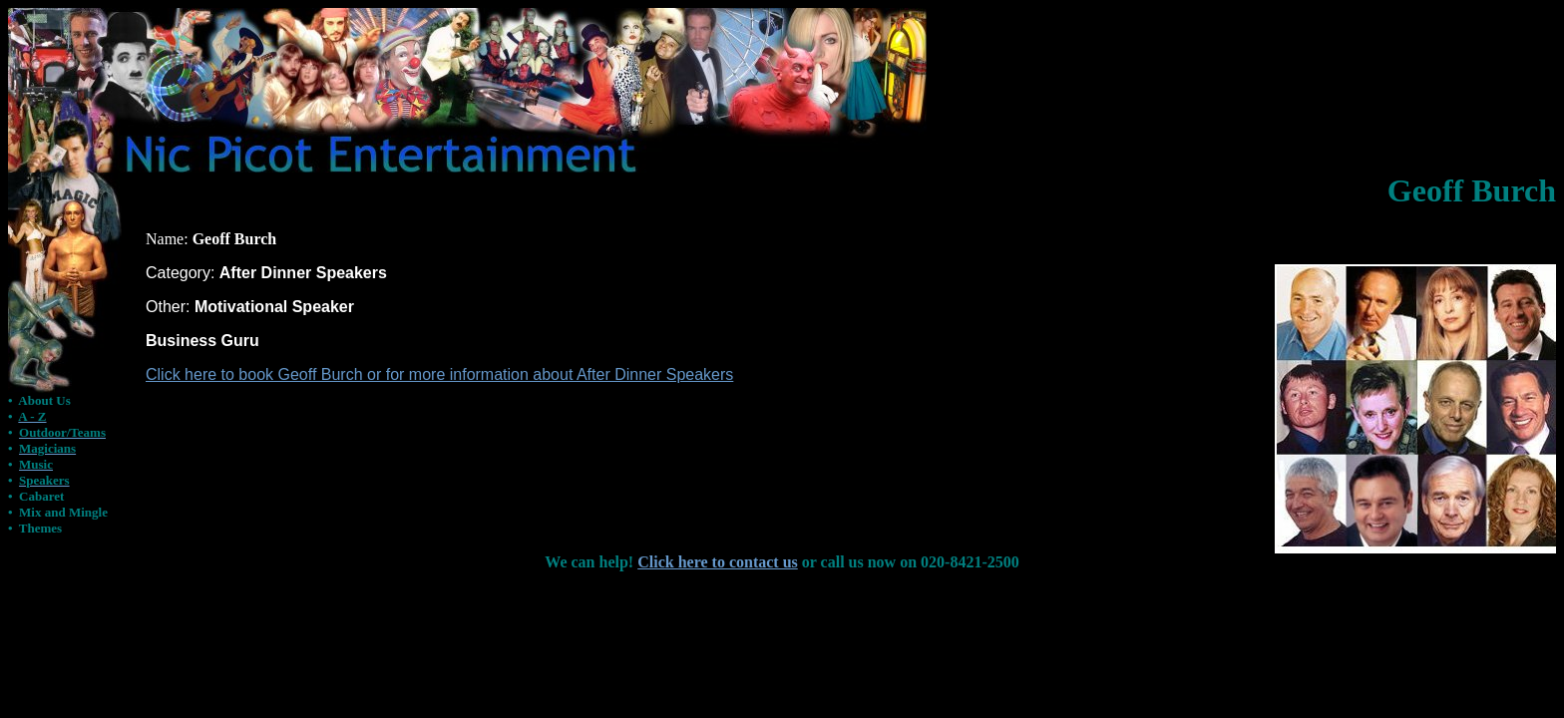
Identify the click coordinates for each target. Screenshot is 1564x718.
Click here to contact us (717, 561)
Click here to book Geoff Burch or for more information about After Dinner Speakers (439, 374)
